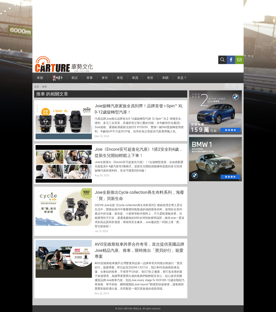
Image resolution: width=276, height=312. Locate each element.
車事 (89, 79)
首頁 (36, 86)
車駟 (165, 79)
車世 (150, 79)
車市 (104, 79)
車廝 (40, 79)
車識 (135, 79)
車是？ (182, 79)
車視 (119, 79)
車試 (74, 79)
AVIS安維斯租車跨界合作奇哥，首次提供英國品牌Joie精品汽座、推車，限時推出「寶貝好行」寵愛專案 (139, 250)
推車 (44, 86)
